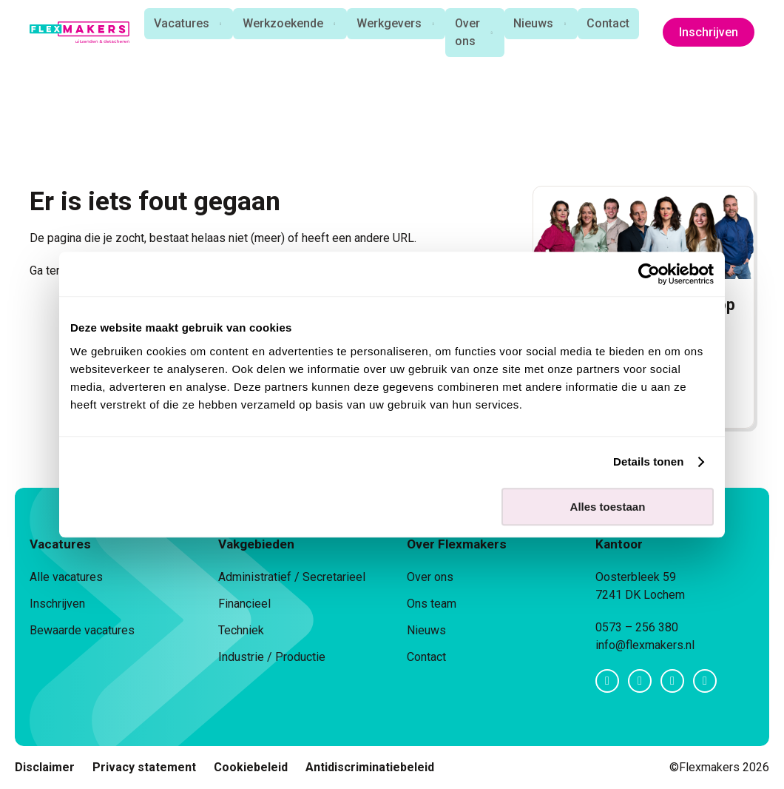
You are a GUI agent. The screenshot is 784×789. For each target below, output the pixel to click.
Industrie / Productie (271, 657)
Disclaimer (45, 767)
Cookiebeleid (251, 767)
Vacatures (176, 24)
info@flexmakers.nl (645, 645)
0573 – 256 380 (636, 627)
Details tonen (648, 461)
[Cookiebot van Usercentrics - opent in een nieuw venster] (649, 274)
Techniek (241, 630)
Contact (610, 24)
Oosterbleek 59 (635, 577)
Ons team (431, 604)
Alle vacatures (66, 577)
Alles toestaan (608, 506)
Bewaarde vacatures (82, 630)
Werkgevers (386, 24)
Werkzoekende (279, 24)
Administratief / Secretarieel (291, 577)
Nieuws (534, 24)
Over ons (466, 33)
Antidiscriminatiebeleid (369, 767)
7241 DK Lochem (640, 595)
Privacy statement (144, 767)
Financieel (244, 604)
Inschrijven (708, 34)
